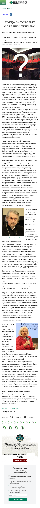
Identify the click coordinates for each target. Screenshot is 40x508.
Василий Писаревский (10, 408)
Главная (4, 8)
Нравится (5, 14)
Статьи (10, 8)
